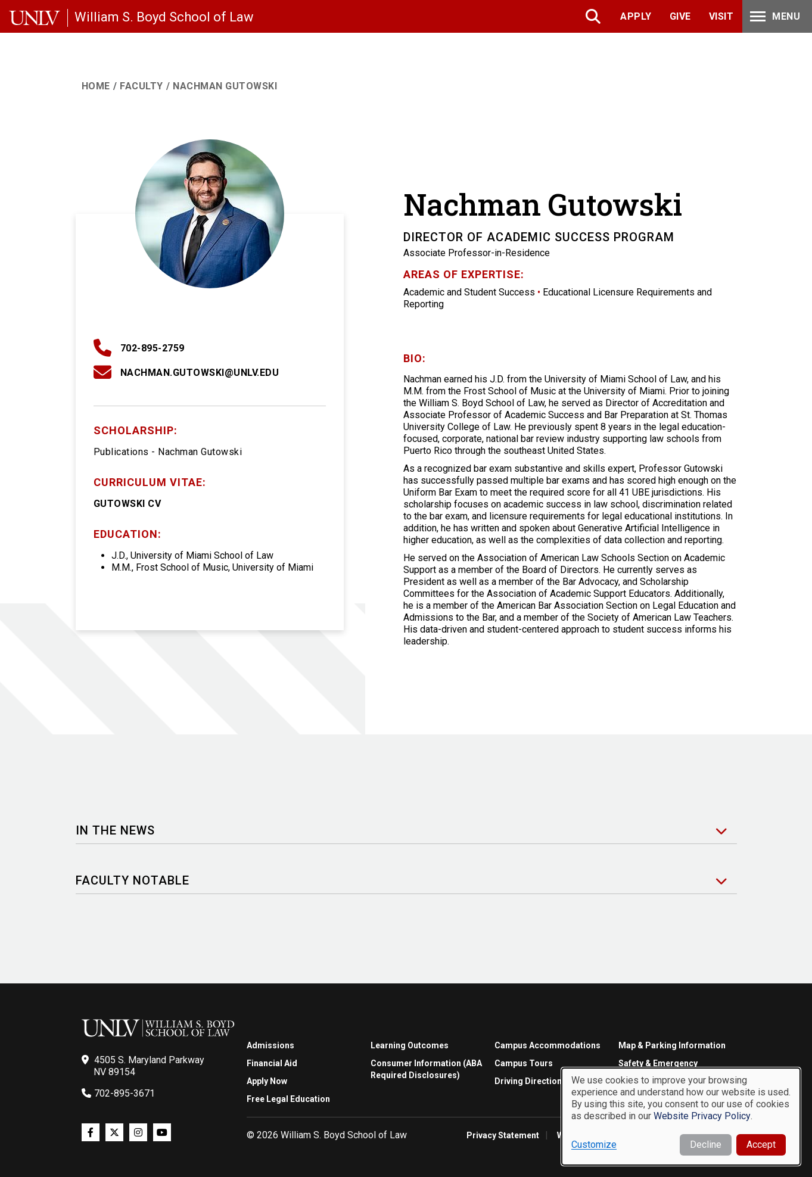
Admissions (270, 1045)
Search (594, 16)
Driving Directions (530, 1081)
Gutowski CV (127, 503)
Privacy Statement (502, 1135)
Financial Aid (272, 1063)
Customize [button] (594, 1144)
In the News (115, 830)
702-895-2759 (152, 348)
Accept (761, 1144)
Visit (721, 16)
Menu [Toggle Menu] (774, 16)
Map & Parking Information (672, 1045)
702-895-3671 (124, 1093)
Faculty (141, 86)
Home (96, 86)
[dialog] (681, 1116)
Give (680, 16)
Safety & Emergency (658, 1063)
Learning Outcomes (410, 1045)
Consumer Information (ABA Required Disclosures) (426, 1069)
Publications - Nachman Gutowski (168, 451)
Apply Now (267, 1081)
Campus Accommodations (547, 1045)
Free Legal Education (288, 1099)
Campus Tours (523, 1063)
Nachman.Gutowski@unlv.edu (199, 372)
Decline (705, 1144)
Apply (636, 16)
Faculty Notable (132, 881)
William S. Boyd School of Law (164, 17)
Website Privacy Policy (702, 1116)
